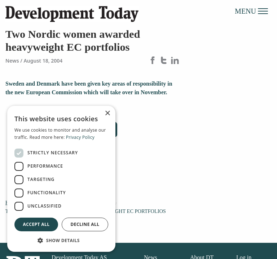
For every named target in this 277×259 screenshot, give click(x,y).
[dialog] (61, 179)
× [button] (107, 113)
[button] (61, 240)
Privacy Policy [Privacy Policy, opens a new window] (80, 137)
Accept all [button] (36, 224)
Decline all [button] (85, 224)
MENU (251, 10)
